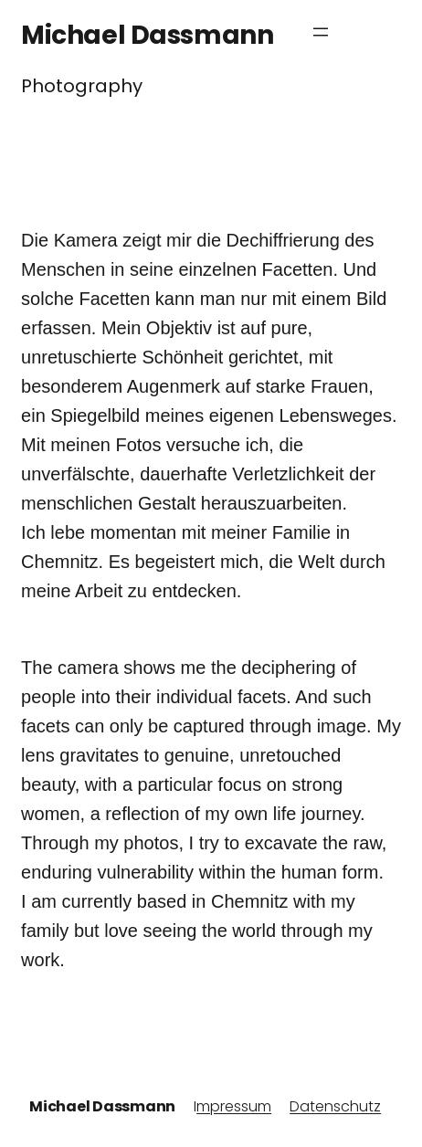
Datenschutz (335, 1106)
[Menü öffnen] (321, 32)
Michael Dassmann (147, 35)
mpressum (233, 1106)
